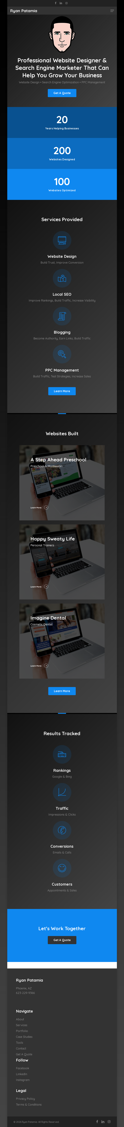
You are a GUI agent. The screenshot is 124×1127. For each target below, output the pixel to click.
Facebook (22, 1068)
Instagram (23, 1080)
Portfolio (22, 1031)
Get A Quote (24, 1054)
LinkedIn (21, 1074)
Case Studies (24, 1037)
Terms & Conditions (29, 1104)
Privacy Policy (25, 1099)
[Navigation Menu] (112, 10)
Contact (21, 1048)
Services (21, 1025)
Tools (19, 1042)
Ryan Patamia (23, 11)
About (20, 1019)
